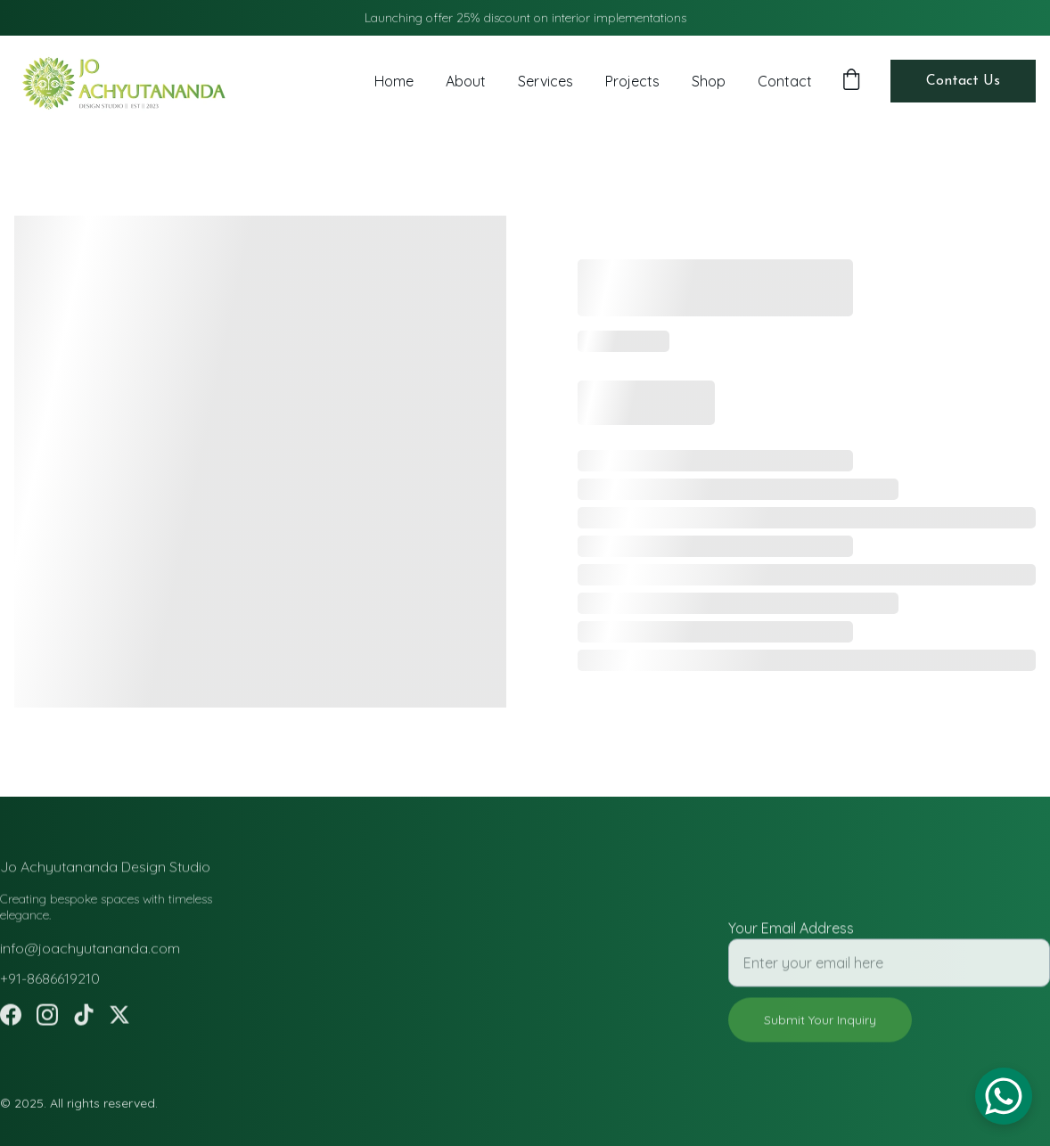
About (466, 81)
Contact (785, 81)
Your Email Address (791, 936)
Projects (632, 81)
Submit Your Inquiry (820, 1027)
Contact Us (963, 81)
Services (545, 81)
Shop (709, 81)
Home (394, 81)
